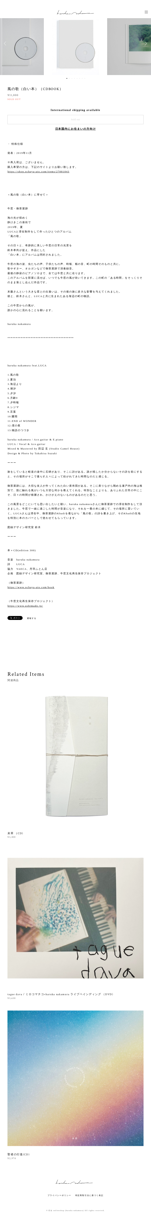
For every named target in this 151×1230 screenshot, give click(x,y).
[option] (75, 43)
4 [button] (74, 78)
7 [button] (82, 78)
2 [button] (69, 78)
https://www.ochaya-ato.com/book (30, 587)
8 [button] (84, 78)
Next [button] (145, 43)
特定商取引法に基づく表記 (89, 1195)
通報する (31, 618)
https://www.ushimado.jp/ (25, 605)
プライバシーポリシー (59, 1195)
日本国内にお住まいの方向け (75, 128)
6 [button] (79, 78)
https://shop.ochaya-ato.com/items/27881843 (38, 171)
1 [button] (66, 78)
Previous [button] (6, 43)
